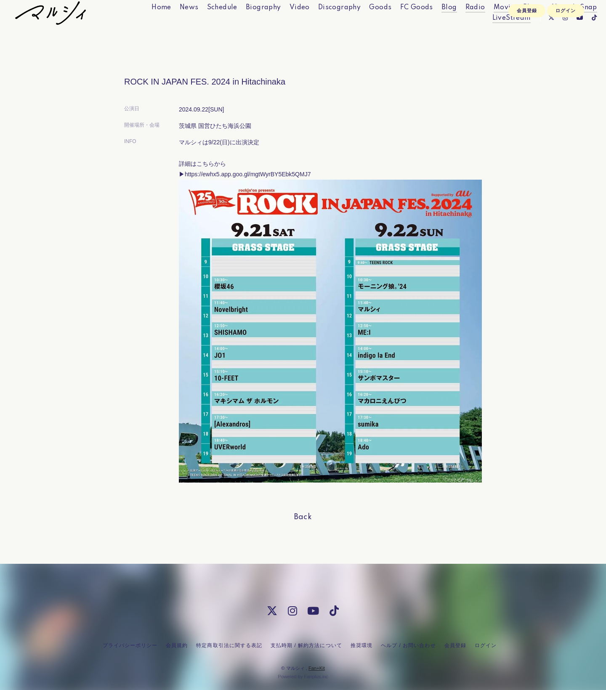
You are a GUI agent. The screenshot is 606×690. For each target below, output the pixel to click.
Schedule (206, 24)
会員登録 (527, 49)
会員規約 (177, 645)
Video (283, 24)
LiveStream (495, 35)
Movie (487, 24)
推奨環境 (361, 645)
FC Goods (400, 24)
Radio (459, 24)
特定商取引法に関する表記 (229, 645)
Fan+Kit (316, 668)
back (303, 517)
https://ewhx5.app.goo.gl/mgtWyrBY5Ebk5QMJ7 (248, 174)
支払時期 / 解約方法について (306, 645)
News (173, 24)
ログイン (566, 49)
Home (145, 24)
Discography (323, 24)
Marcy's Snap (558, 24)
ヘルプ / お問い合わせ (408, 645)
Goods (364, 24)
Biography (247, 24)
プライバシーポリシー (130, 645)
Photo (517, 24)
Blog (433, 24)
